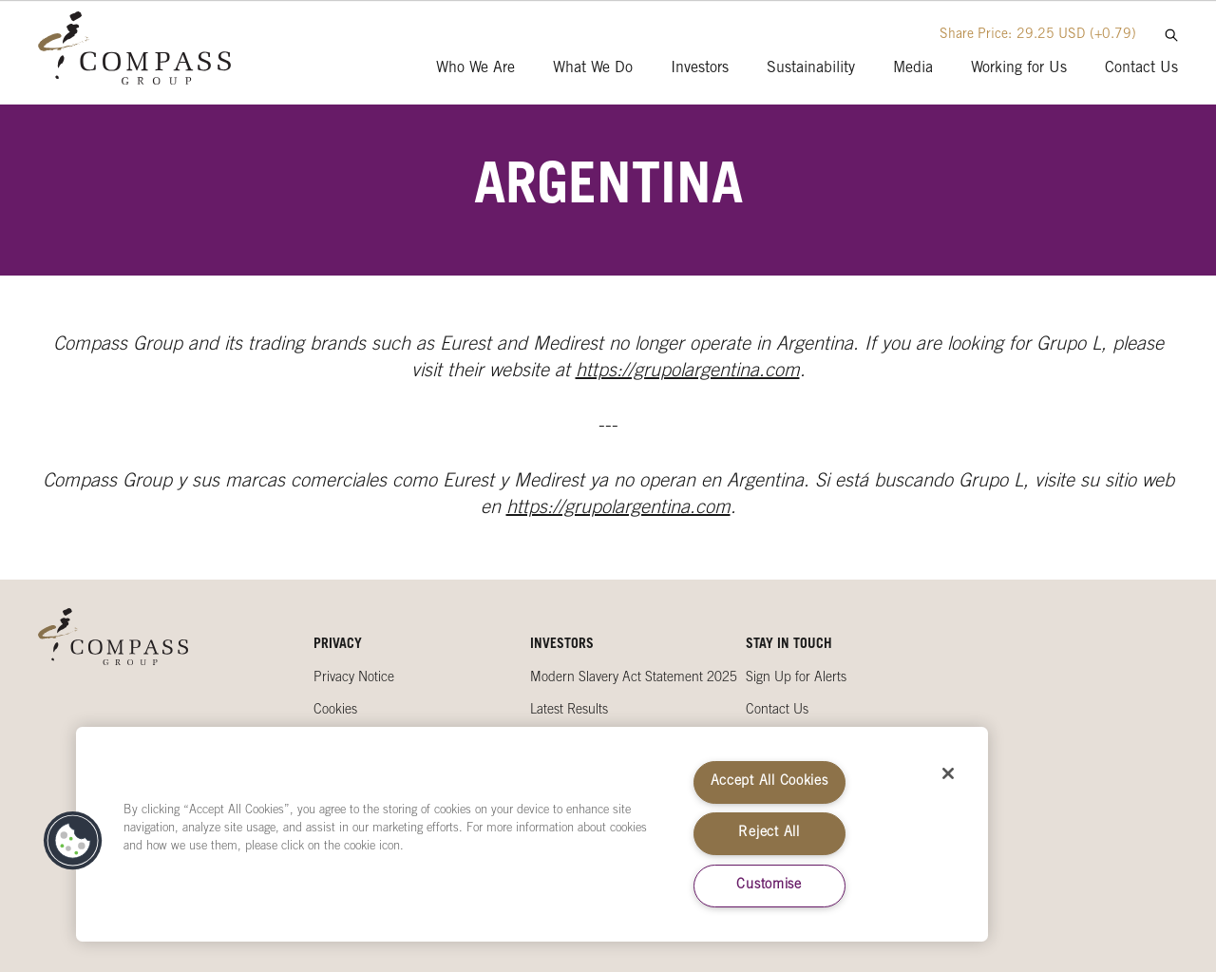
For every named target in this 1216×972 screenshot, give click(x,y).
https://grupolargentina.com (688, 372)
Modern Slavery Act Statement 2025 (633, 678)
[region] (532, 834)
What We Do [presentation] (593, 68)
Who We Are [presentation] (475, 68)
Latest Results (569, 710)
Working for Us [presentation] (1019, 68)
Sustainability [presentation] (811, 68)
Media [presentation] (913, 68)
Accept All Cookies (769, 782)
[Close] (948, 773)
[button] (73, 840)
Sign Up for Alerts (796, 678)
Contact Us (777, 710)
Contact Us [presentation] (1141, 68)
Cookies (335, 710)
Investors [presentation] (700, 68)
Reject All (768, 833)
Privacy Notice (354, 678)
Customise (768, 885)
